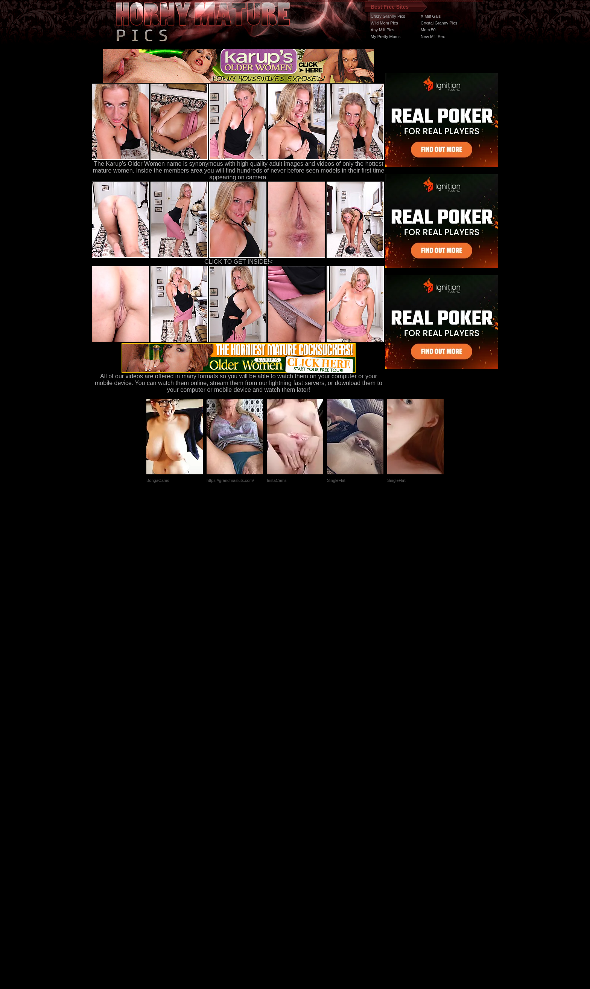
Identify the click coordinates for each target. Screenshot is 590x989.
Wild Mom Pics (384, 23)
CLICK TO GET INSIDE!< (238, 261)
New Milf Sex (433, 36)
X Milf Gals (431, 16)
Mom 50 (428, 30)
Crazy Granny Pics (388, 16)
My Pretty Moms (385, 36)
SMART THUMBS (308, 847)
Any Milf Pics (382, 30)
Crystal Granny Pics (439, 23)
